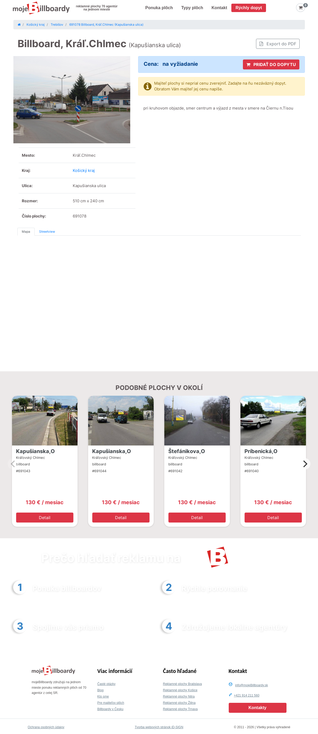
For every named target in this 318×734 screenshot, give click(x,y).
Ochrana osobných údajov (46, 727)
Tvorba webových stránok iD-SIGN (159, 727)
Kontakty (257, 707)
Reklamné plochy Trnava (180, 709)
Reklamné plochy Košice (180, 690)
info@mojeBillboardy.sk (251, 685)
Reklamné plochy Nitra (179, 696)
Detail (44, 517)
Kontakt (219, 8)
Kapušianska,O (35, 451)
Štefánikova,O (186, 451)
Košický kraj (84, 170)
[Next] (304, 464)
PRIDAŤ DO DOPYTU (271, 64)
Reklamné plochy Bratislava (182, 684)
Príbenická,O (261, 451)
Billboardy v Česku (110, 709)
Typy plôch (192, 8)
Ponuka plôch (159, 8)
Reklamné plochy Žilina (179, 703)
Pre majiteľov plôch (110, 703)
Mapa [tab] (26, 231)
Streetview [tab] (47, 231)
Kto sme (103, 696)
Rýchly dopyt (249, 8)
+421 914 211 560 (246, 695)
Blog (100, 690)
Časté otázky (106, 684)
